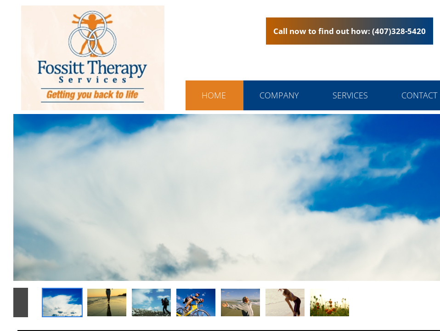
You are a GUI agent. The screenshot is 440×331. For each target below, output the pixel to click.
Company (279, 95)
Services (350, 95)
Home (214, 95)
